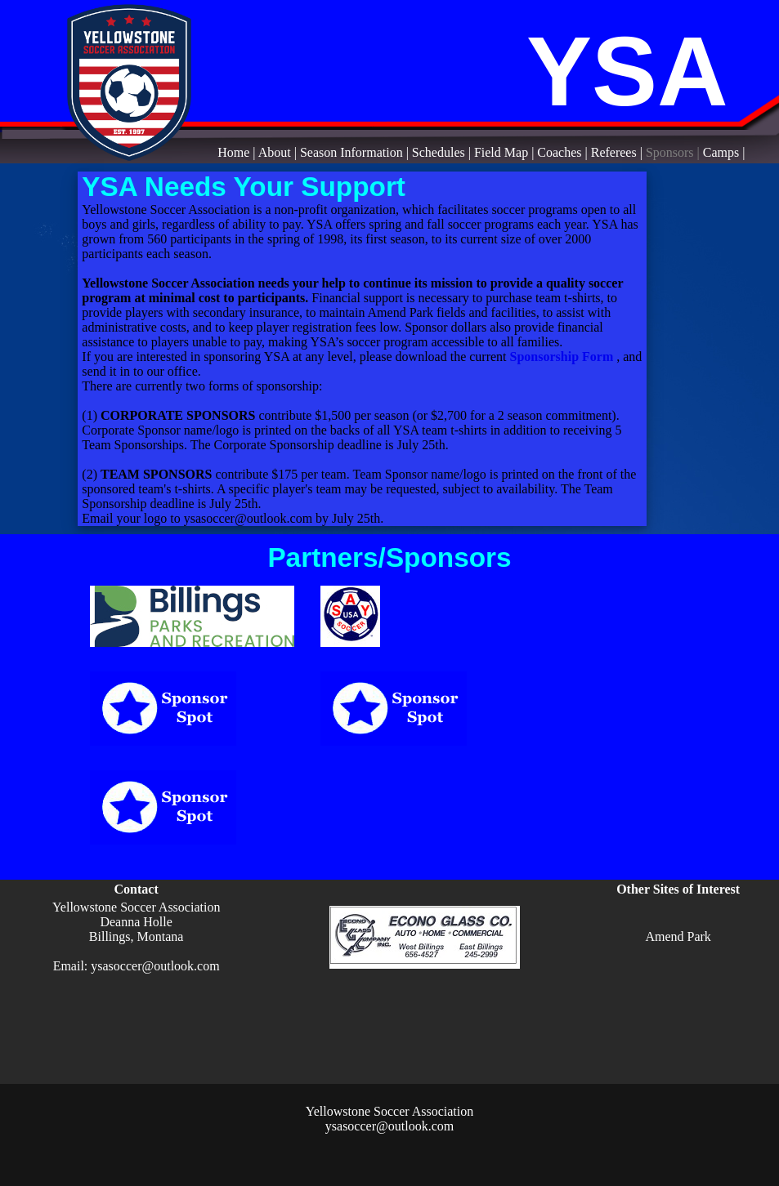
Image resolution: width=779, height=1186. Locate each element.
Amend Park (677, 936)
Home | (237, 152)
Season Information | (356, 152)
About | (279, 152)
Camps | (724, 152)
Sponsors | (674, 152)
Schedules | (443, 152)
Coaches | (563, 152)
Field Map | (505, 152)
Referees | (618, 152)
